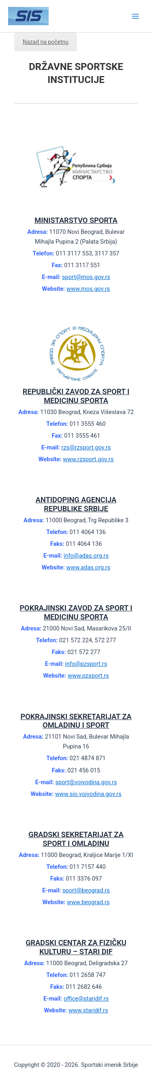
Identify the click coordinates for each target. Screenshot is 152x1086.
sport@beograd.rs (86, 890)
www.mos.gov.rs (88, 288)
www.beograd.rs (88, 902)
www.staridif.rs (88, 1010)
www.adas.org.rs (88, 567)
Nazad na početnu (46, 42)
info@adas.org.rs (86, 555)
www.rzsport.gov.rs (88, 459)
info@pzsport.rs (86, 663)
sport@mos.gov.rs (86, 277)
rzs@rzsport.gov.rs (86, 447)
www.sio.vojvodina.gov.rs (88, 794)
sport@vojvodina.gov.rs (86, 782)
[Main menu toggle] (135, 16)
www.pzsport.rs (88, 675)
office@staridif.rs (86, 998)
